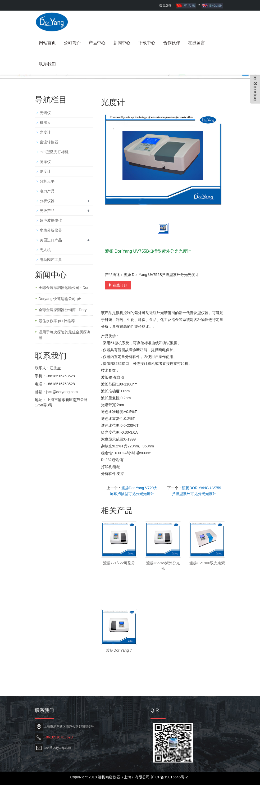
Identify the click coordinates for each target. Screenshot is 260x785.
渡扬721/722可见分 (119, 563)
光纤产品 (47, 210)
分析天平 (47, 181)
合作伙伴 (171, 42)
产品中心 (97, 42)
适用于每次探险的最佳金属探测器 (64, 335)
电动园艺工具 (51, 259)
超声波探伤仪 (51, 220)
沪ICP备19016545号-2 (169, 777)
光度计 (45, 132)
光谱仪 (45, 113)
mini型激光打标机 (54, 152)
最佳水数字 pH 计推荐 (57, 321)
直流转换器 (49, 142)
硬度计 (45, 171)
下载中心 (146, 42)
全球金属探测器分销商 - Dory (63, 310)
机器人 (45, 122)
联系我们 (47, 64)
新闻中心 (121, 42)
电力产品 (47, 191)
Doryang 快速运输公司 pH (60, 299)
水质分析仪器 (51, 230)
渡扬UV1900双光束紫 (207, 563)
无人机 (45, 250)
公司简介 (72, 42)
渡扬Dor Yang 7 (119, 650)
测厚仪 (45, 162)
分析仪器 (47, 201)
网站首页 (47, 42)
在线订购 (118, 285)
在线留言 (196, 42)
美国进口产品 (51, 240)
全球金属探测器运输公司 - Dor (64, 287)
